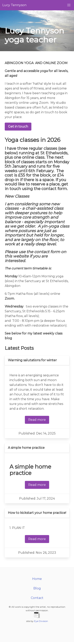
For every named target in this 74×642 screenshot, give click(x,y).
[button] (69, 5)
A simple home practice (26, 448)
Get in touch (18, 126)
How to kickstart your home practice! (37, 513)
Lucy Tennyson (14, 5)
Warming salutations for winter (32, 360)
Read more (37, 420)
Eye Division (41, 621)
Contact (37, 598)
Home (37, 579)
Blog (37, 588)
